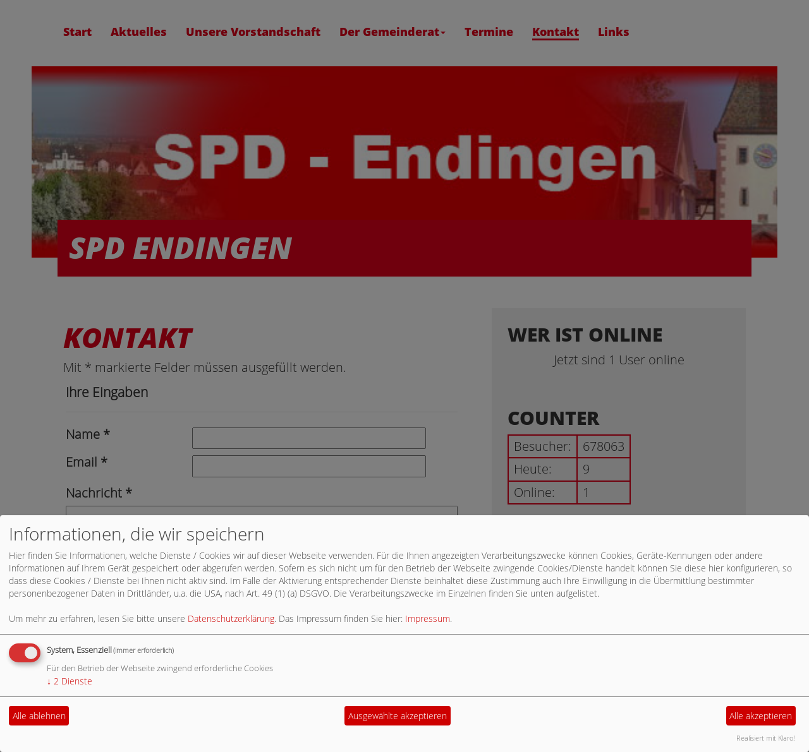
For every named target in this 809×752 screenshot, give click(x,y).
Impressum (427, 618)
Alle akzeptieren (760, 716)
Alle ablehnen (39, 716)
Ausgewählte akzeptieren (397, 716)
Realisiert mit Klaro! (765, 738)
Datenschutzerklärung (231, 618)
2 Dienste (69, 681)
